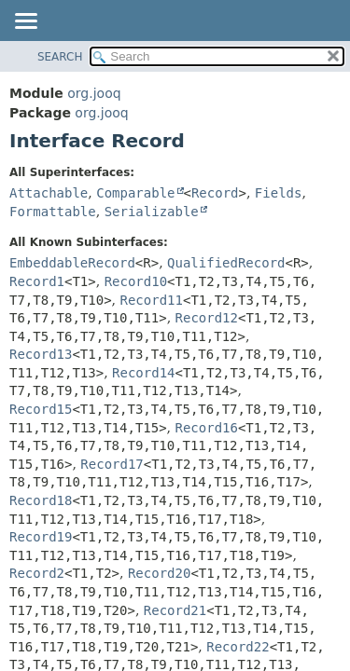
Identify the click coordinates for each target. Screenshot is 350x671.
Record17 (111, 464)
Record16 (206, 427)
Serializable (152, 211)
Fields (278, 192)
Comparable (135, 192)
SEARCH (60, 56)
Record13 (40, 354)
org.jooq (93, 93)
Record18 (40, 500)
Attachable (48, 192)
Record (215, 192)
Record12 (206, 317)
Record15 (40, 409)
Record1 (36, 281)
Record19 (40, 536)
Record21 (175, 610)
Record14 (143, 372)
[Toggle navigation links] (25, 22)
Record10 (136, 281)
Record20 (159, 573)
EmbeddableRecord (72, 262)
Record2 (36, 573)
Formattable (52, 211)
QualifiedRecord (226, 262)
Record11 (151, 300)
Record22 (237, 646)
